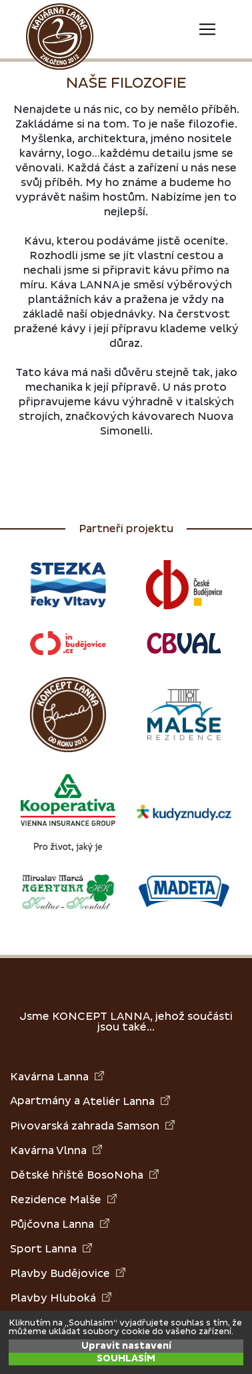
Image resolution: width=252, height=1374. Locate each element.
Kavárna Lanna (57, 1076)
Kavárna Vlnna (56, 1150)
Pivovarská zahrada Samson (92, 1125)
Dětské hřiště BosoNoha (84, 1175)
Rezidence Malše (63, 1199)
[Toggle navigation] (207, 29)
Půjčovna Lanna (59, 1224)
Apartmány (40, 1101)
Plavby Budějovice (67, 1273)
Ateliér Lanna (126, 1101)
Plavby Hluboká (60, 1298)
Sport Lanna (51, 1248)
